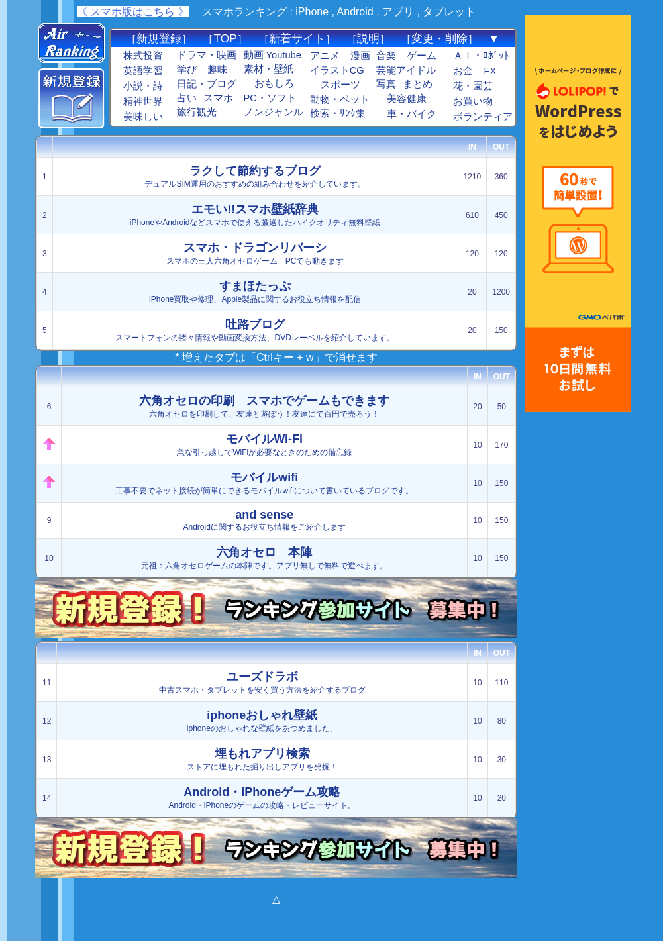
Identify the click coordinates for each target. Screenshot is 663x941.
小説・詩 (143, 86)
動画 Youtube (272, 55)
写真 (386, 84)
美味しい (143, 116)
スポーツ (340, 84)
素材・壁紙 (268, 69)
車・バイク (411, 114)
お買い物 (473, 101)
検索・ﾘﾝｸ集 (338, 113)
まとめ (418, 84)
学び (187, 69)
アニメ (325, 55)
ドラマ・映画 (206, 55)
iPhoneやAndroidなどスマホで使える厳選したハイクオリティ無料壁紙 (255, 215)
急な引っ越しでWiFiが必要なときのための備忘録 (264, 444)
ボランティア (483, 116)
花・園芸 (473, 86)
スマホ (218, 98)
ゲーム (421, 55)
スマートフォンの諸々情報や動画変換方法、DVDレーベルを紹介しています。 (254, 330)
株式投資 (143, 55)
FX (490, 71)
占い (187, 98)
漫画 (360, 55)
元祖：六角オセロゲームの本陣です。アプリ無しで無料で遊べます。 (264, 558)
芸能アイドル (406, 70)
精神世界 (143, 101)
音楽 (386, 55)
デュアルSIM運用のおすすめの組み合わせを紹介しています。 (254, 176)
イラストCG (337, 70)
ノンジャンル (273, 112)
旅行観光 (197, 112)
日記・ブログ (206, 84)
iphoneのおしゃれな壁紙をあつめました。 (262, 721)
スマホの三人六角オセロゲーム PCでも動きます (255, 253)
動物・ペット (340, 99)
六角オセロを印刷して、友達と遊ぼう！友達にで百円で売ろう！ (264, 406)
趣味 (217, 69)
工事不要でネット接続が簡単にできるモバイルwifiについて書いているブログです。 (264, 483)
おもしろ (274, 83)
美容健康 (407, 98)
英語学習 (143, 71)
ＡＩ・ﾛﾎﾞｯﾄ (481, 55)
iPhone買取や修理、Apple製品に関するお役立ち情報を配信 (255, 291)
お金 (463, 71)
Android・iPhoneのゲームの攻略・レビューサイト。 (262, 797)
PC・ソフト (270, 98)
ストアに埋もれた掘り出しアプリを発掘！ (262, 759)
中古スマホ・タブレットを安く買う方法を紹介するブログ (262, 682)
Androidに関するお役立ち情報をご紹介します (264, 520)
